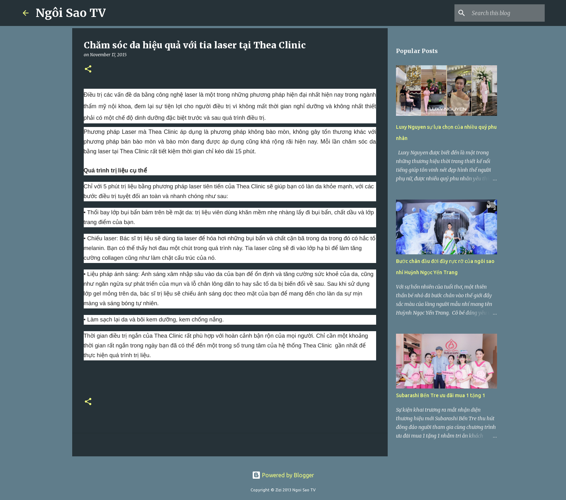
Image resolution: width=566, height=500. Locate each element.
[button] (88, 69)
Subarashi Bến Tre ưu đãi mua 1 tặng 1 (440, 395)
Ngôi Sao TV (71, 13)
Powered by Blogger (283, 475)
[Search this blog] (507, 13)
